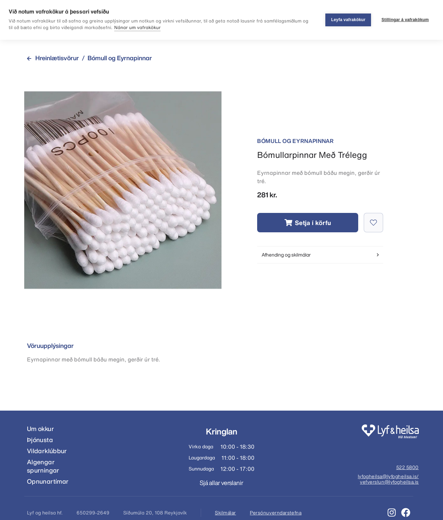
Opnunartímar (48, 481)
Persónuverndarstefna (275, 512)
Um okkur (40, 428)
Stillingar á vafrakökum (405, 19)
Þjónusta (40, 440)
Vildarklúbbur (47, 451)
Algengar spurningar (43, 466)
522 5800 (407, 468)
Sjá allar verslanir (221, 482)
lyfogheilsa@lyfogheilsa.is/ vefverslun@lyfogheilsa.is (388, 479)
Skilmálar (225, 512)
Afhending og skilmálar (320, 254)
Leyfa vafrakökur (348, 19)
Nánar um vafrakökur (137, 27)
